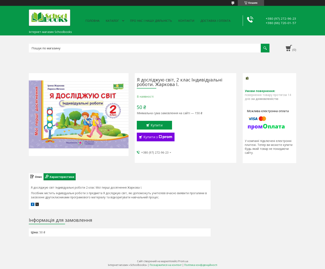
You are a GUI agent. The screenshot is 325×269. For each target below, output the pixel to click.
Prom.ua (183, 261)
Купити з (157, 137)
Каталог (112, 21)
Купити (156, 125)
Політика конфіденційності (200, 265)
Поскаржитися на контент (166, 265)
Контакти (186, 21)
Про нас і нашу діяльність (151, 21)
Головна (92, 21)
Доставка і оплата (215, 21)
